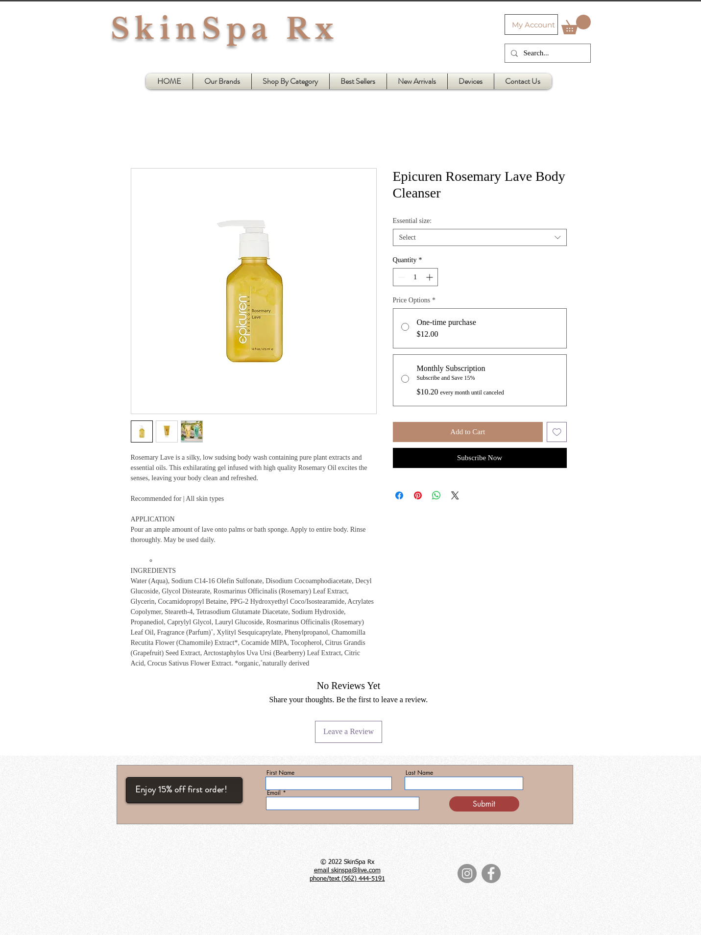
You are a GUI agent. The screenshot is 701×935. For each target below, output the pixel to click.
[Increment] (430, 277)
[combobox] (480, 237)
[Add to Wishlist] (557, 432)
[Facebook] (491, 873)
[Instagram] (467, 873)
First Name (280, 773)
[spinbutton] (415, 277)
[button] (576, 24)
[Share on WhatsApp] (436, 495)
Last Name (419, 773)
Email (274, 793)
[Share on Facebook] (399, 495)
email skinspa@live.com (347, 870)
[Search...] (547, 53)
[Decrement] (400, 277)
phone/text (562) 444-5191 (347, 879)
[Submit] (484, 804)
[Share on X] (455, 495)
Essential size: (412, 220)
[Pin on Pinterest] (418, 495)
